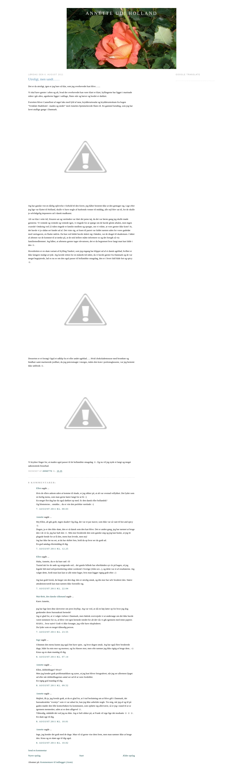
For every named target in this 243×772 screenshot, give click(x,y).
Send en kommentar (37, 750)
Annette (40, 517)
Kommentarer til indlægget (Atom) (56, 762)
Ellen (38, 488)
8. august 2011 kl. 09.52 (52, 685)
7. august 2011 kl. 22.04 (52, 588)
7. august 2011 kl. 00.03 (52, 508)
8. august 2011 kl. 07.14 (52, 656)
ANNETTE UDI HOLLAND (121, 13)
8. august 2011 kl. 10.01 (52, 721)
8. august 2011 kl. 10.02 (52, 742)
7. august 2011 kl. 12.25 (52, 548)
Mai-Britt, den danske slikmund (51, 596)
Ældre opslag (129, 755)
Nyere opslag (34, 755)
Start (81, 755)
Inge (38, 640)
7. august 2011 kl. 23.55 (52, 632)
